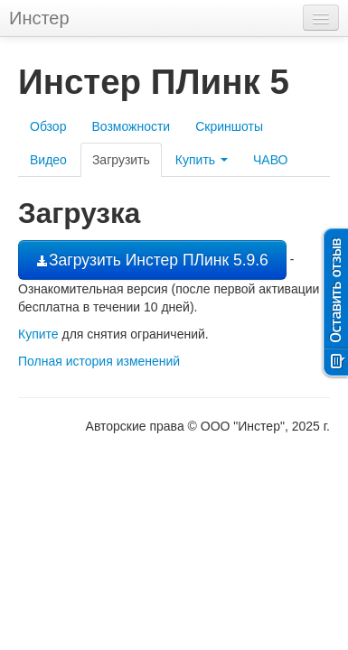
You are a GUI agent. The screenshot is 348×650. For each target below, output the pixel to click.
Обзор (48, 126)
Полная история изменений (99, 361)
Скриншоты (229, 126)
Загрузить (121, 160)
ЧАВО (270, 160)
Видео (48, 160)
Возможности (130, 126)
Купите (38, 334)
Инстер (39, 18)
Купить (201, 160)
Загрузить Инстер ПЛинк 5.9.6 (152, 260)
